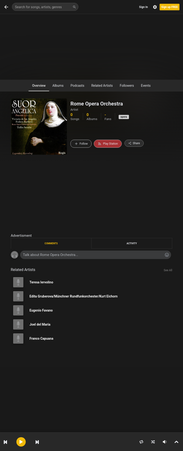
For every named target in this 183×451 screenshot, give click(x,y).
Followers (127, 85)
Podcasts (77, 85)
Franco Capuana (41, 338)
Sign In (143, 7)
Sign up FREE (169, 7)
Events (145, 85)
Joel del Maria (39, 324)
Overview (38, 85)
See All (168, 270)
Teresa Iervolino (41, 282)
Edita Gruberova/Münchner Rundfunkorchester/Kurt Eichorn (73, 296)
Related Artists (102, 85)
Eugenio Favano (41, 310)
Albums (58, 85)
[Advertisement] (91, 47)
